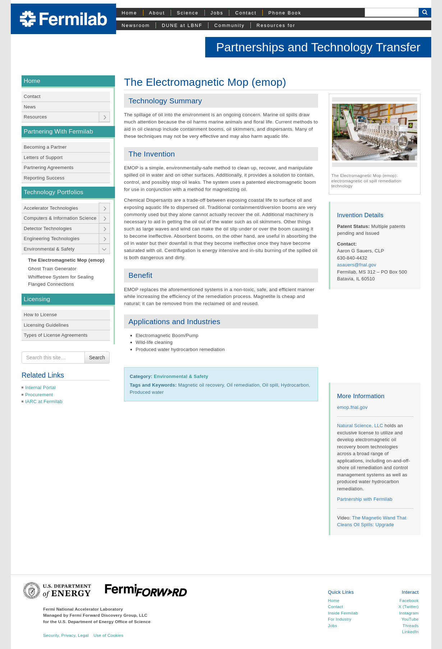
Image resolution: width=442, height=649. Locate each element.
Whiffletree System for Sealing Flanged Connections (60, 280)
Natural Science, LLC (360, 425)
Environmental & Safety (49, 249)
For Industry (339, 619)
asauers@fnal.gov (356, 264)
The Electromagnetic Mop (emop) (66, 260)
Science (188, 12)
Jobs (217, 12)
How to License (40, 314)
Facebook (409, 600)
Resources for (276, 25)
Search (97, 357)
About (157, 12)
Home (129, 12)
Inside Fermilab (343, 613)
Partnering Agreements (48, 167)
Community (229, 25)
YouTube (410, 619)
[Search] (392, 12)
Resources (35, 117)
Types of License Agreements (56, 335)
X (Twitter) (409, 606)
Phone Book (284, 12)
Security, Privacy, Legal (66, 635)
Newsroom (136, 25)
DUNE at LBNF (182, 25)
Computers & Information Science (60, 218)
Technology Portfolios (53, 192)
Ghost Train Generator (52, 268)
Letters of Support (43, 157)
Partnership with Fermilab (364, 499)
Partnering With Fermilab (58, 131)
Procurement (39, 394)
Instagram (409, 613)
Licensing (37, 299)
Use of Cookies (108, 635)
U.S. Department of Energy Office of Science (104, 621)
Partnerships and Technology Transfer (318, 47)
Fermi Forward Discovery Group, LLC (109, 615)
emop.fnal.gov (352, 407)
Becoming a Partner (45, 147)
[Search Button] (425, 12)
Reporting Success (44, 178)
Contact (245, 12)
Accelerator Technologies (51, 208)
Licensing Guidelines (46, 325)
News (30, 106)
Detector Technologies (48, 228)
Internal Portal (40, 387)
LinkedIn (410, 631)
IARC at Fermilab (44, 401)
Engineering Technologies (51, 238)
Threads (410, 625)
